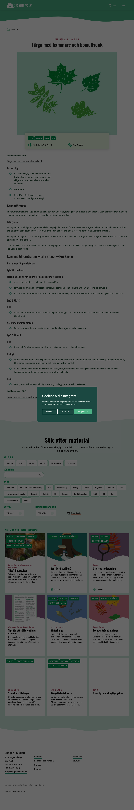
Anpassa (49, 412)
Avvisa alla (65, 412)
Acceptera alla (83, 412)
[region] (67, 405)
